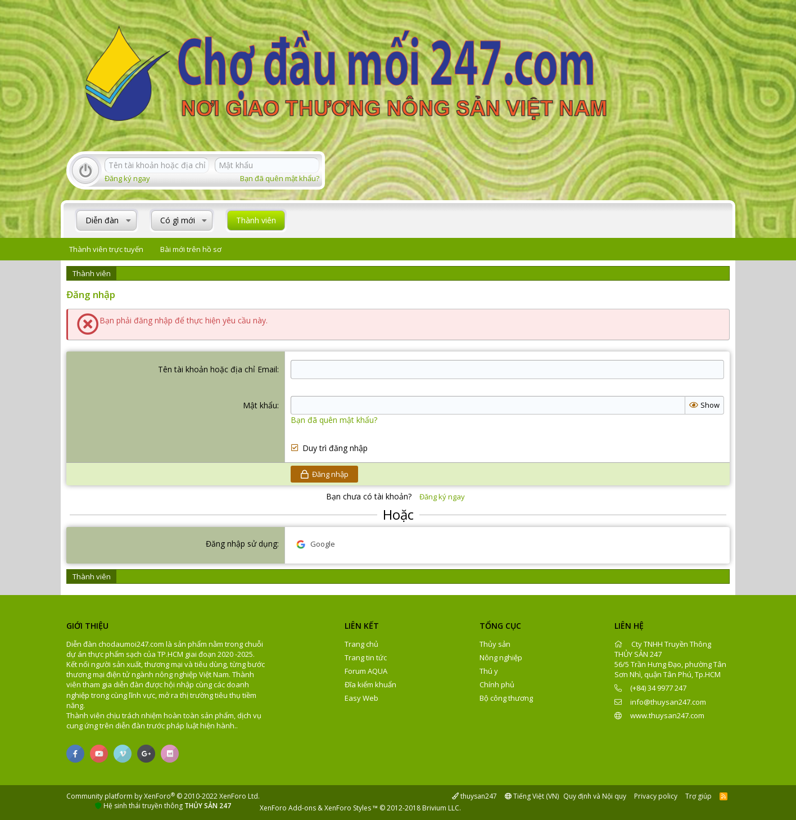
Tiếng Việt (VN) (532, 796)
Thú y (489, 671)
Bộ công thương (506, 698)
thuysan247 (474, 796)
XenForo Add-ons (288, 808)
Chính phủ (497, 684)
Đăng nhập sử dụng (241, 543)
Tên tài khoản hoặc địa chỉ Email (217, 369)
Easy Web (361, 698)
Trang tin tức (366, 657)
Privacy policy (655, 796)
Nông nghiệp (501, 657)
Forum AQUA (366, 671)
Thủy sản (495, 644)
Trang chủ (361, 644)
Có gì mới (177, 220)
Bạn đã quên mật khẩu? (279, 178)
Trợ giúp (698, 796)
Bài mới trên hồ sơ (190, 249)
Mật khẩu (260, 405)
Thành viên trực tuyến (106, 249)
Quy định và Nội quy (594, 796)
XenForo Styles (347, 808)
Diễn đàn (102, 220)
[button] (128, 220)
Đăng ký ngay (127, 178)
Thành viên (256, 220)
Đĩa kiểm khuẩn (370, 684)
